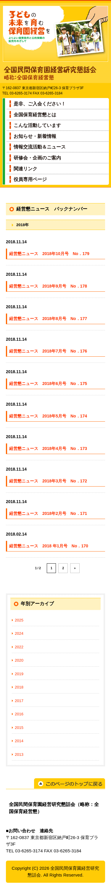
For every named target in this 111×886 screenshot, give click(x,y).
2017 (19, 701)
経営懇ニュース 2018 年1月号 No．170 (48, 546)
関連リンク (25, 168)
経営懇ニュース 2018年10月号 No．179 (49, 253)
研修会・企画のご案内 (37, 157)
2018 (19, 687)
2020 (19, 660)
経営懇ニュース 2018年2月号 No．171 (48, 513)
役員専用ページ (30, 179)
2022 (19, 647)
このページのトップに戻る (69, 783)
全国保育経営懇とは (35, 114)
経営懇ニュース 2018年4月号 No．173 (48, 448)
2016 (19, 714)
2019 (19, 674)
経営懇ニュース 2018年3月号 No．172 (48, 481)
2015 (19, 727)
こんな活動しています (37, 125)
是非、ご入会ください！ (40, 103)
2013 (19, 754)
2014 (19, 741)
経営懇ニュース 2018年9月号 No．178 (48, 286)
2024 (19, 633)
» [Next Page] (75, 568)
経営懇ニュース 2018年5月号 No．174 (48, 416)
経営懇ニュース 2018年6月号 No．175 (48, 383)
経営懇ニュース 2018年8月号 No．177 (48, 318)
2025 (19, 620)
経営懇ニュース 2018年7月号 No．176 (48, 351)
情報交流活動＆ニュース (40, 146)
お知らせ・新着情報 (35, 136)
